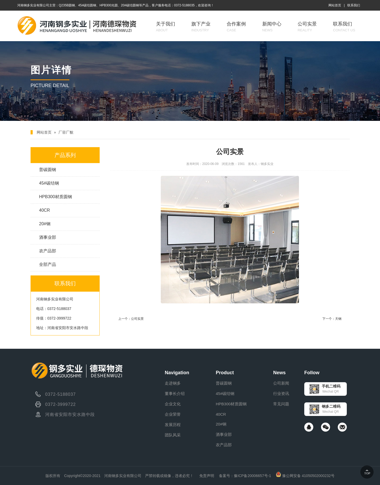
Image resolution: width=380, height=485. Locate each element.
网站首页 (334, 5)
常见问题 (281, 404)
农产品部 (47, 251)
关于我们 (165, 26)
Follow (311, 372)
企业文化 (173, 404)
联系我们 (353, 5)
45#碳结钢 (49, 183)
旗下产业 (200, 26)
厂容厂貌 (65, 132)
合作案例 (236, 26)
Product (225, 372)
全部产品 (47, 264)
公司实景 (307, 26)
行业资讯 (281, 393)
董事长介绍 (175, 393)
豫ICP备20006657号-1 (252, 476)
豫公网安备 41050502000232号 (305, 476)
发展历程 (173, 424)
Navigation (177, 372)
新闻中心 (271, 26)
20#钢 (44, 224)
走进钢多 (173, 383)
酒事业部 (47, 237)
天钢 (338, 319)
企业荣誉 (173, 414)
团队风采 (173, 435)
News (279, 372)
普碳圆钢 (47, 169)
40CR (44, 210)
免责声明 (206, 476)
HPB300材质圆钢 (55, 196)
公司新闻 (281, 383)
